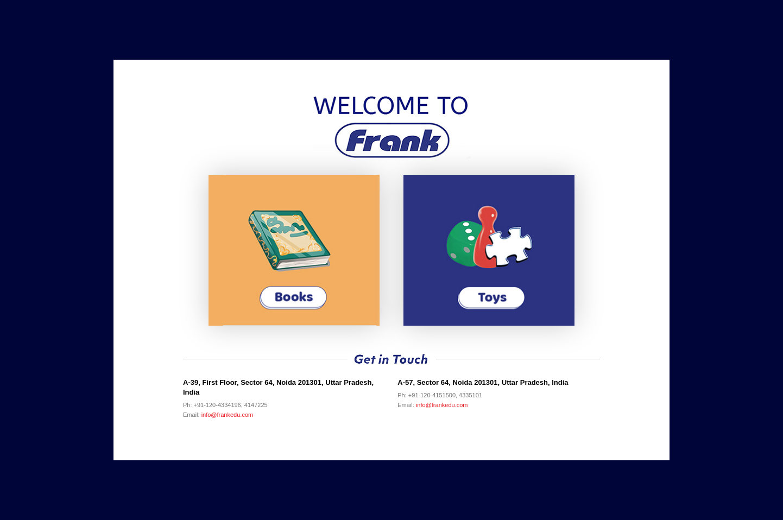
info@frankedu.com (227, 414)
